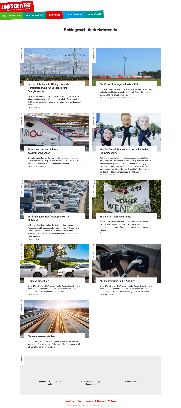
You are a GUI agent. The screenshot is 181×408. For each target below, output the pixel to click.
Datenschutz (101, 406)
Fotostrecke (88, 401)
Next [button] (153, 373)
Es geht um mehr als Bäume (115, 216)
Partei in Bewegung (21, 188)
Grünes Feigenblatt (38, 281)
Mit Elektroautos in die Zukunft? (118, 281)
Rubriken (22, 359)
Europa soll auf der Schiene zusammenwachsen (43, 151)
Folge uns (111, 406)
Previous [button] (27, 373)
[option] (50, 373)
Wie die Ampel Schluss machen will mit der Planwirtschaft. (124, 151)
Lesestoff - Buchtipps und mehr (50, 382)
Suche (112, 401)
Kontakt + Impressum (73, 406)
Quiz (79, 401)
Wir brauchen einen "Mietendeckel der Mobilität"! (49, 218)
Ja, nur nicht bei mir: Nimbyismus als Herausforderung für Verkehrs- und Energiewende (48, 88)
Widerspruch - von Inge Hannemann (90, 382)
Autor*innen (70, 401)
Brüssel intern (131, 381)
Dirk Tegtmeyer (35, 108)
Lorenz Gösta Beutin (109, 175)
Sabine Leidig (34, 239)
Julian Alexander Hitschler (38, 166)
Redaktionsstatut (89, 406)
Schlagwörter (100, 401)
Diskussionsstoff (21, 54)
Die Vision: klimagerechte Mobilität (119, 84)
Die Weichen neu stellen (41, 336)
